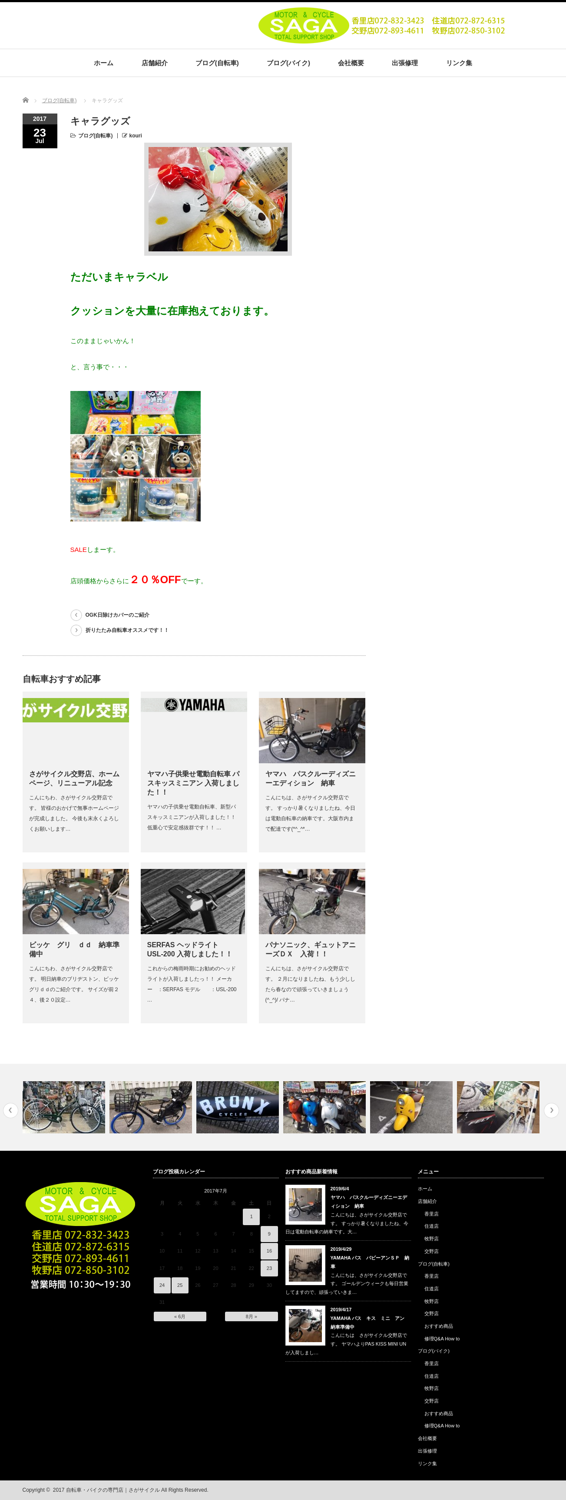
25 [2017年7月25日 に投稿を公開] (179, 1285)
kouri (135, 136)
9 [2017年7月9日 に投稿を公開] (269, 1233)
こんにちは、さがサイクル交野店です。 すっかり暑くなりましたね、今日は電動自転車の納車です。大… (346, 1223)
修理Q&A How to (442, 1338)
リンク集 (459, 63)
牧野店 (431, 1238)
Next (551, 1110)
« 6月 (179, 1316)
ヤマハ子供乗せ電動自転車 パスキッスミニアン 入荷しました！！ (193, 783)
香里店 (431, 1213)
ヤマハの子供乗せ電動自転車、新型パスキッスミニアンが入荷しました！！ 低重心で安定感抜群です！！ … (191, 817)
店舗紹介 (155, 63)
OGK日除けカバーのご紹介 (117, 615)
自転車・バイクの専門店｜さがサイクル (113, 1490)
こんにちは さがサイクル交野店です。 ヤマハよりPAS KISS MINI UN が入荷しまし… (346, 1344)
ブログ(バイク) (288, 63)
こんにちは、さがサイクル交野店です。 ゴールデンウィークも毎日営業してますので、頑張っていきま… (346, 1284)
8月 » (251, 1316)
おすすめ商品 (438, 1326)
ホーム (103, 63)
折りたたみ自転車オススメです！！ (127, 630)
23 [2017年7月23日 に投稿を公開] (269, 1268)
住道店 (431, 1226)
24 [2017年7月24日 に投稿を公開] (162, 1285)
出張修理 (405, 63)
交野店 (431, 1251)
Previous (10, 1110)
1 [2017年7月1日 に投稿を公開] (251, 1216)
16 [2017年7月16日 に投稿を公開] (269, 1250)
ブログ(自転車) (217, 63)
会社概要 (351, 63)
